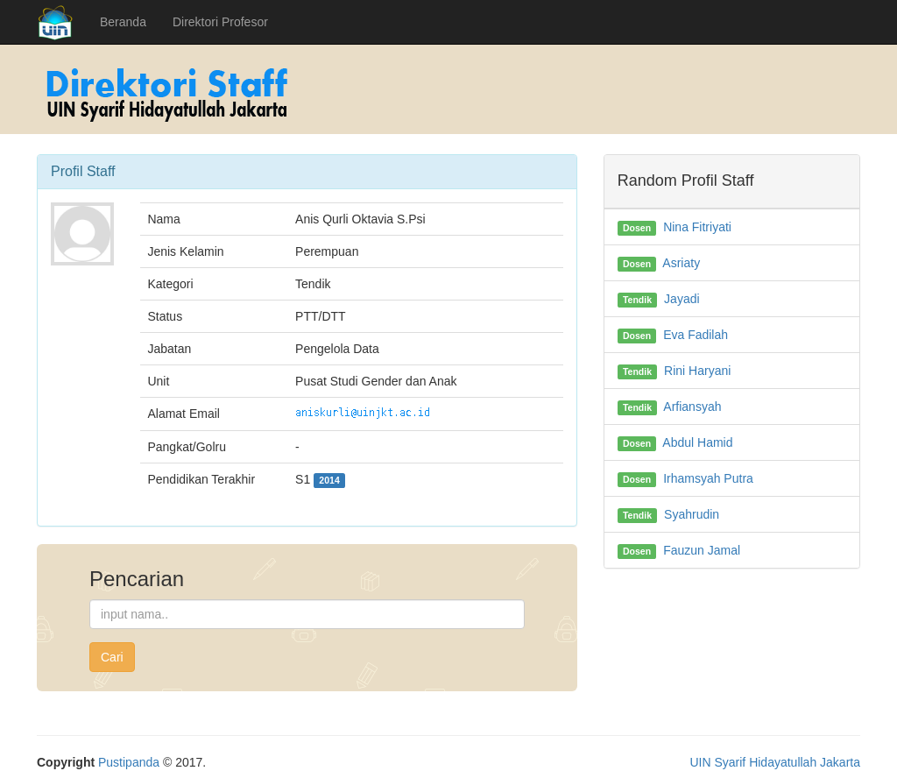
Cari (112, 657)
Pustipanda (128, 762)
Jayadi (681, 299)
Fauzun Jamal (701, 550)
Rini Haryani (697, 371)
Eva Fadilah (695, 335)
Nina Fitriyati (697, 227)
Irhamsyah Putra (708, 478)
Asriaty (681, 263)
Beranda (123, 22)
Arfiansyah (692, 407)
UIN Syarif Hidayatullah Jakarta (774, 762)
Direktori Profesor (220, 22)
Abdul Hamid (697, 442)
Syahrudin (691, 514)
